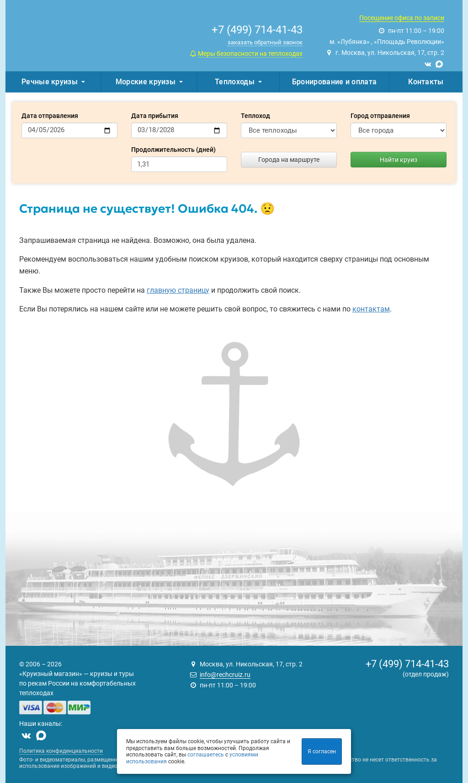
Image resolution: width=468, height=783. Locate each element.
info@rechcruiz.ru (225, 674)
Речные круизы (53, 81)
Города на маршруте (288, 159)
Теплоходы (238, 81)
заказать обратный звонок (265, 42)
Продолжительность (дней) (173, 149)
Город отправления (380, 115)
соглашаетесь (205, 754)
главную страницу (178, 290)
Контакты (425, 81)
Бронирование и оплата (334, 81)
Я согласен (322, 751)
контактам (371, 309)
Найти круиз (398, 159)
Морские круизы (149, 81)
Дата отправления (49, 115)
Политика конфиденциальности (61, 751)
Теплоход (255, 115)
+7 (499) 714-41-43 (407, 664)
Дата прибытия (154, 115)
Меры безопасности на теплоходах (250, 53)
